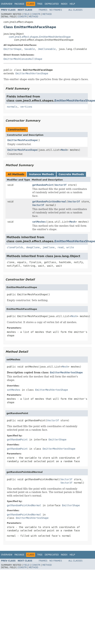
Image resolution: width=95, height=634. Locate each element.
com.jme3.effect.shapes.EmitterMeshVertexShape (40, 36)
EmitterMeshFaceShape (22, 140)
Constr (35, 14)
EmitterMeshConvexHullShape (23, 59)
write (70, 247)
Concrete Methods (71, 174)
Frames (43, 10)
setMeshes (39, 221)
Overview (6, 4)
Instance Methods (41, 174)
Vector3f (60, 184)
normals (12, 106)
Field (26, 14)
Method (47, 14)
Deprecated (52, 4)
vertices (26, 106)
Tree (40, 4)
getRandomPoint (42, 184)
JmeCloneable (47, 49)
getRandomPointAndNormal (49, 201)
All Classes (75, 10)
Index (64, 4)
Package (19, 4)
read (61, 247)
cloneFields (15, 247)
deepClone (33, 247)
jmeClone (48, 247)
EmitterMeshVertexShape (31, 73)
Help (72, 4)
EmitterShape (12, 49)
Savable (29, 49)
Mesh (64, 149)
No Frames (55, 10)
